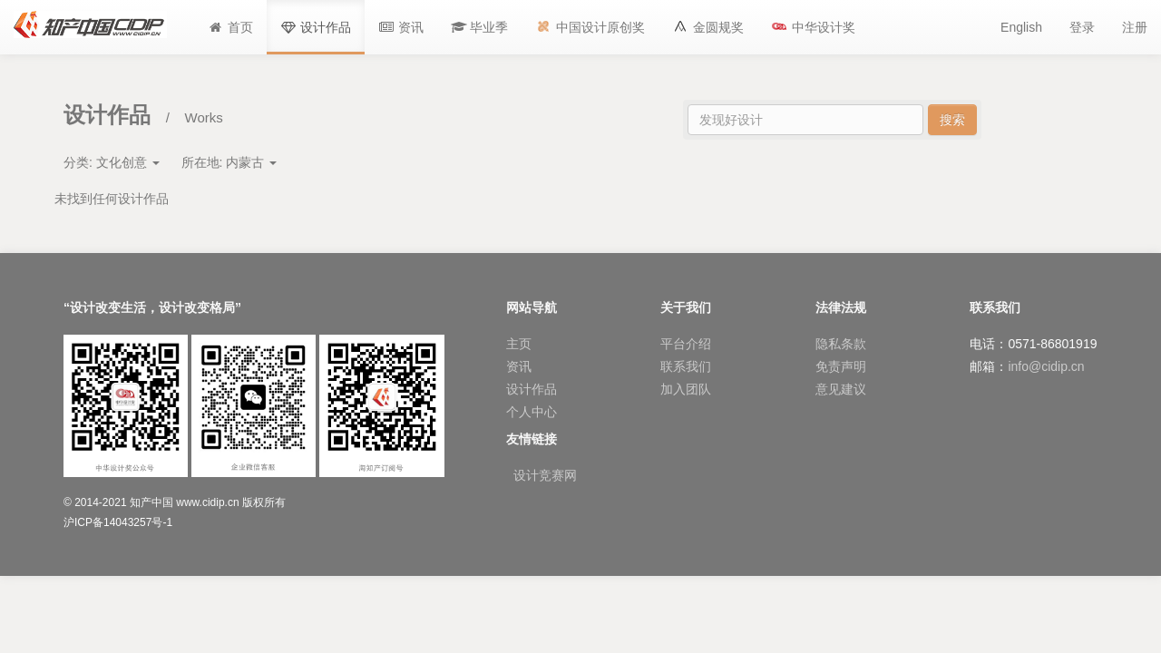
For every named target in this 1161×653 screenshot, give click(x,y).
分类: (111, 162)
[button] (479, 27)
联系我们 (685, 366)
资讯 (519, 366)
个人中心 (531, 411)
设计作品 (531, 389)
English (1021, 27)
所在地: (229, 162)
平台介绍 (685, 343)
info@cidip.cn (1046, 366)
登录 (1082, 27)
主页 (519, 343)
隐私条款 (840, 343)
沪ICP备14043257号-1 (117, 522)
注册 (1134, 27)
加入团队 (685, 389)
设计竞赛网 (545, 475)
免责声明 (840, 366)
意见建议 (840, 389)
